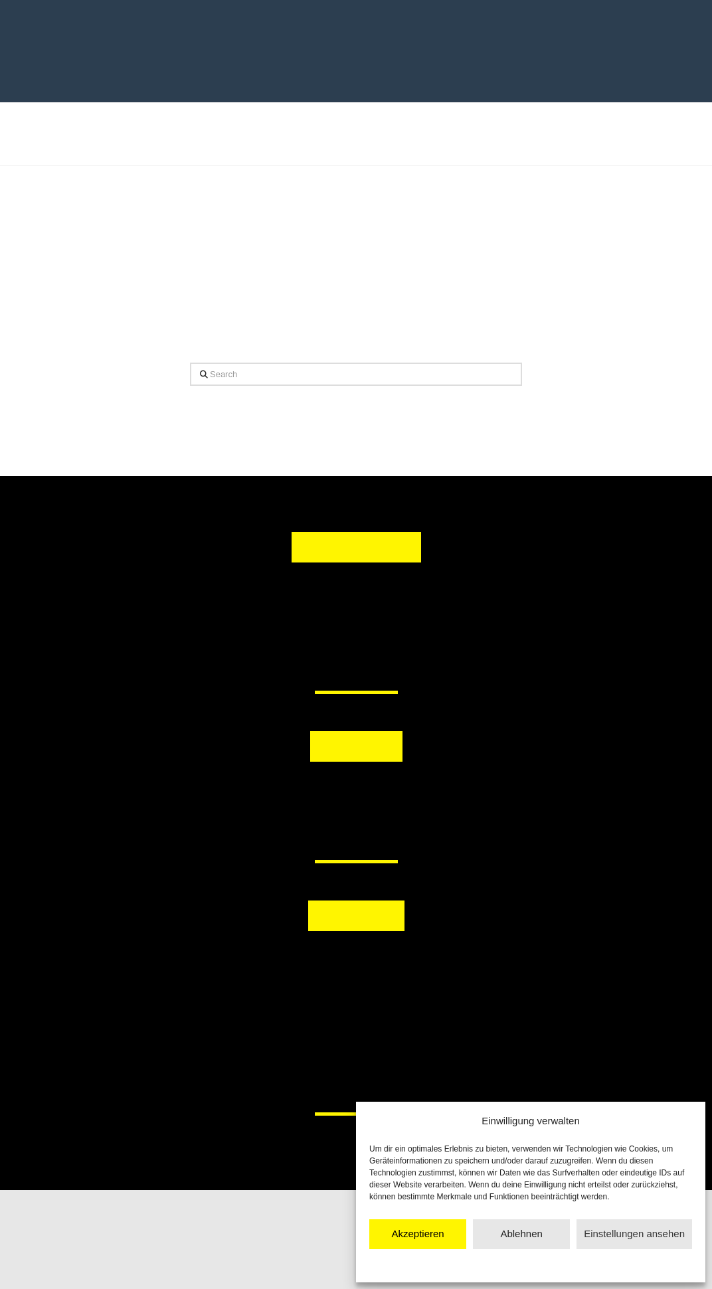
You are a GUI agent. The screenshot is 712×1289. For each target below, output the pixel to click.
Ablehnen (521, 1233)
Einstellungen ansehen (634, 1233)
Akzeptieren (417, 1233)
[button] (287, 795)
